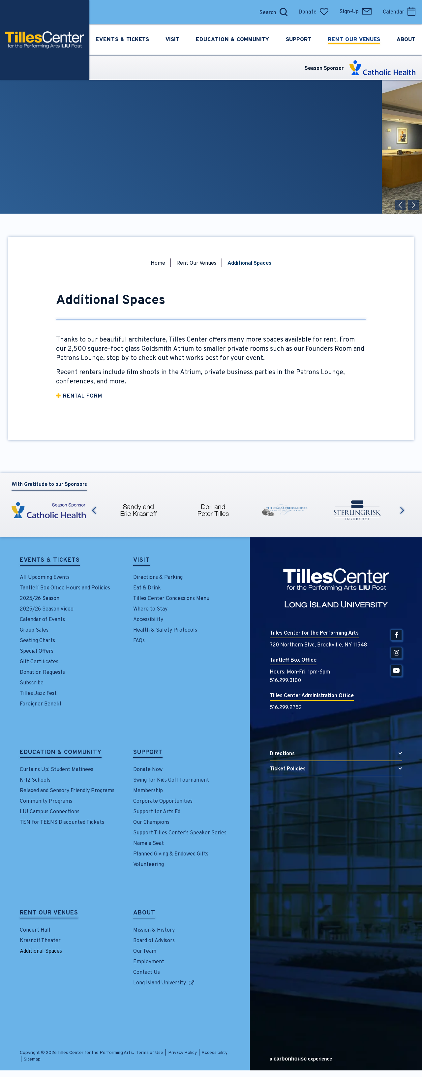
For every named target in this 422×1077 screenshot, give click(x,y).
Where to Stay (150, 609)
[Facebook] (396, 635)
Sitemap (32, 1059)
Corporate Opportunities (163, 801)
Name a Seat (148, 843)
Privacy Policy (182, 1053)
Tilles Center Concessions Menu (171, 598)
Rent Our (354, 40)
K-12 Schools (35, 780)
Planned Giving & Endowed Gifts (170, 854)
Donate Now (148, 769)
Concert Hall (35, 930)
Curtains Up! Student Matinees (56, 769)
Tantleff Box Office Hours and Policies (65, 588)
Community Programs (46, 801)
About (144, 913)
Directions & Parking (158, 577)
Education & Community (61, 753)
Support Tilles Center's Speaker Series (179, 833)
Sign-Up (356, 12)
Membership (148, 790)
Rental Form (82, 396)
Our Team (144, 951)
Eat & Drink (147, 588)
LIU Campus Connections (49, 812)
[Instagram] (396, 653)
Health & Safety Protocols (165, 630)
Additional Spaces (41, 951)
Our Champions (151, 822)
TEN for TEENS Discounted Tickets (62, 822)
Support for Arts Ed (156, 812)
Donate (313, 12)
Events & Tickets (50, 560)
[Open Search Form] (283, 12)
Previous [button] (94, 510)
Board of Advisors (154, 940)
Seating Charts (37, 640)
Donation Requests (42, 672)
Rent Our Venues (196, 263)
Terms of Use (149, 1053)
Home (158, 263)
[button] (400, 205)
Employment (148, 962)
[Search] (266, 12)
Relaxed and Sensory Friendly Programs (67, 790)
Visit (141, 560)
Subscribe (32, 683)
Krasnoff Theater (40, 940)
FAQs (139, 640)
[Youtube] (396, 670)
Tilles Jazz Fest (38, 693)
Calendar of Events (42, 619)
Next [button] (402, 510)
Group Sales (34, 630)
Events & (122, 40)
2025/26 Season (39, 598)
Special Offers (36, 651)
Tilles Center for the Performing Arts (44, 40)
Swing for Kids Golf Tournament (171, 780)
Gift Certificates (39, 662)
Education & (232, 40)
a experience (301, 1059)
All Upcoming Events (45, 577)
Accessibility (148, 619)
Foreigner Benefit (41, 704)
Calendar (399, 12)
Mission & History (154, 930)
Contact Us (146, 972)
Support (148, 753)
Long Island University (159, 983)
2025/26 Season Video (47, 609)
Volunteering (148, 864)
